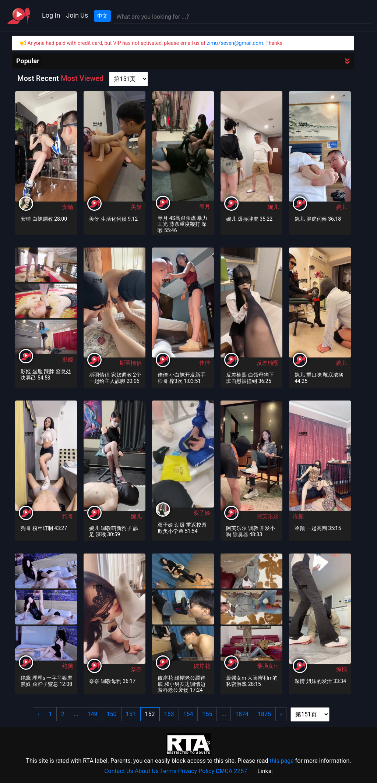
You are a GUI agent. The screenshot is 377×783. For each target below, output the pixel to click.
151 (131, 714)
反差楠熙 (268, 363)
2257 (240, 771)
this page (281, 760)
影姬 (67, 359)
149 (93, 714)
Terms (168, 771)
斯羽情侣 (131, 363)
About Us (147, 771)
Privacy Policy (196, 771)
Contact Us (118, 771)
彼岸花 (202, 666)
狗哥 (67, 516)
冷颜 (298, 516)
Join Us (77, 15)
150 (112, 714)
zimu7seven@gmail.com (235, 43)
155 (207, 714)
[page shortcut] (128, 79)
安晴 (67, 207)
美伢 (136, 207)
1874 (242, 714)
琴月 (204, 206)
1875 (264, 714)
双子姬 (202, 513)
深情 (341, 669)
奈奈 (136, 669)
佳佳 (204, 363)
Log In (51, 15)
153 (169, 714)
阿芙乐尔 (268, 516)
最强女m (267, 666)
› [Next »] (281, 714)
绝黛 (67, 666)
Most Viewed (82, 78)
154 (188, 714)
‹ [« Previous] (38, 714)
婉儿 (273, 207)
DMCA (224, 771)
